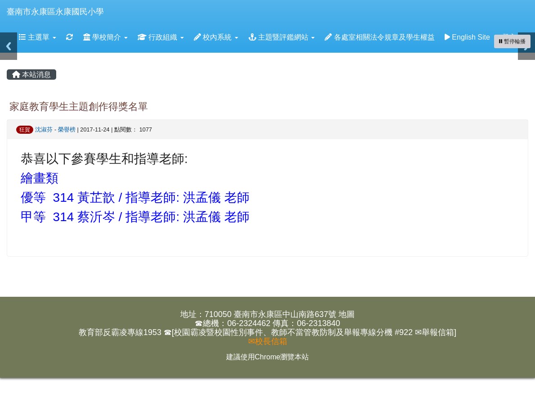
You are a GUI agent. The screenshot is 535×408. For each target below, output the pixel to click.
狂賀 (24, 130)
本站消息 (31, 74)
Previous (8, 46)
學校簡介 (105, 37)
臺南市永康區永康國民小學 (55, 11)
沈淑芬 (44, 129)
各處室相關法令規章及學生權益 (379, 37)
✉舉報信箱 (434, 332)
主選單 (37, 37)
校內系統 (216, 37)
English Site (467, 37)
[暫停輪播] (512, 41)
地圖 (347, 314)
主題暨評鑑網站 (281, 37)
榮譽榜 (67, 129)
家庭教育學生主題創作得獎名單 (78, 106)
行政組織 (161, 37)
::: (112, 2)
